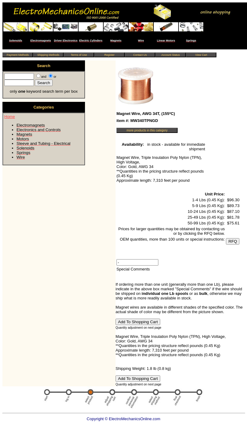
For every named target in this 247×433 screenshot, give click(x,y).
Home (9, 116)
